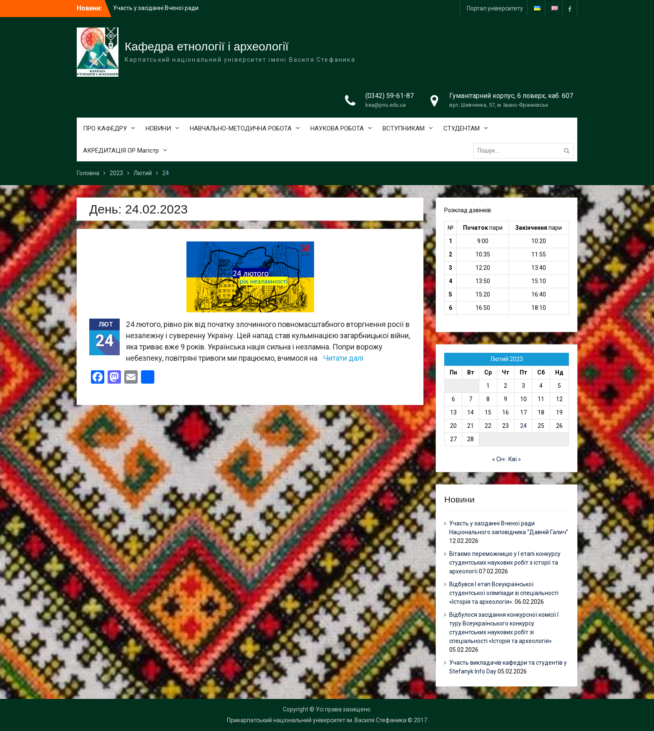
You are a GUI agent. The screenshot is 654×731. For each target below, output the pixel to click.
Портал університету (495, 8)
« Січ (498, 459)
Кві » (514, 459)
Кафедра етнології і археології (207, 46)
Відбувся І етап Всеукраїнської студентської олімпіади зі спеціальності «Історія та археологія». (503, 593)
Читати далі (343, 358)
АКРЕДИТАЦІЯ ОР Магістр (121, 150)
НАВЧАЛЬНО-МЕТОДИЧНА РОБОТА (241, 128)
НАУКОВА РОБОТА (337, 128)
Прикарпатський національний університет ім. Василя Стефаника (316, 720)
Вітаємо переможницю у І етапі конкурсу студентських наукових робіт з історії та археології (505, 562)
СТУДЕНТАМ (461, 128)
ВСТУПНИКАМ (403, 128)
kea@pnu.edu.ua (385, 105)
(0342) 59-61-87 (389, 96)
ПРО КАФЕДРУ (105, 128)
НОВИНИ (158, 128)
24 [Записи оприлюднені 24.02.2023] (523, 425)
